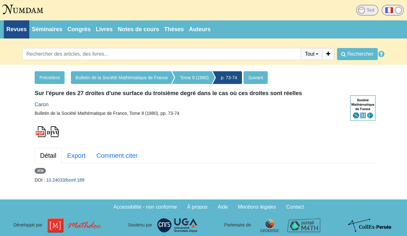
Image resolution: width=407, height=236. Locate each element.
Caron (42, 104)
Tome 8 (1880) (194, 77)
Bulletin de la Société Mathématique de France (122, 77)
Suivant (255, 77)
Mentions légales (257, 207)
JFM (40, 171)
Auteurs (199, 29)
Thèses (174, 29)
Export (76, 155)
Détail (48, 155)
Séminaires (47, 29)
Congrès (79, 29)
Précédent (49, 77)
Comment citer (117, 155)
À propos (197, 207)
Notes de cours (138, 29)
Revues (16, 29)
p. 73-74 (229, 77)
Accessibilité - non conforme (145, 207)
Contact (295, 207)
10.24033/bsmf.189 (65, 180)
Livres (104, 29)
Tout (309, 54)
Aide (222, 207)
